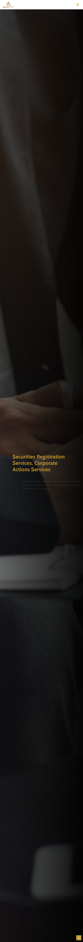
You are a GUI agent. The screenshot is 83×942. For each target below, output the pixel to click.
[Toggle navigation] (77, 5)
